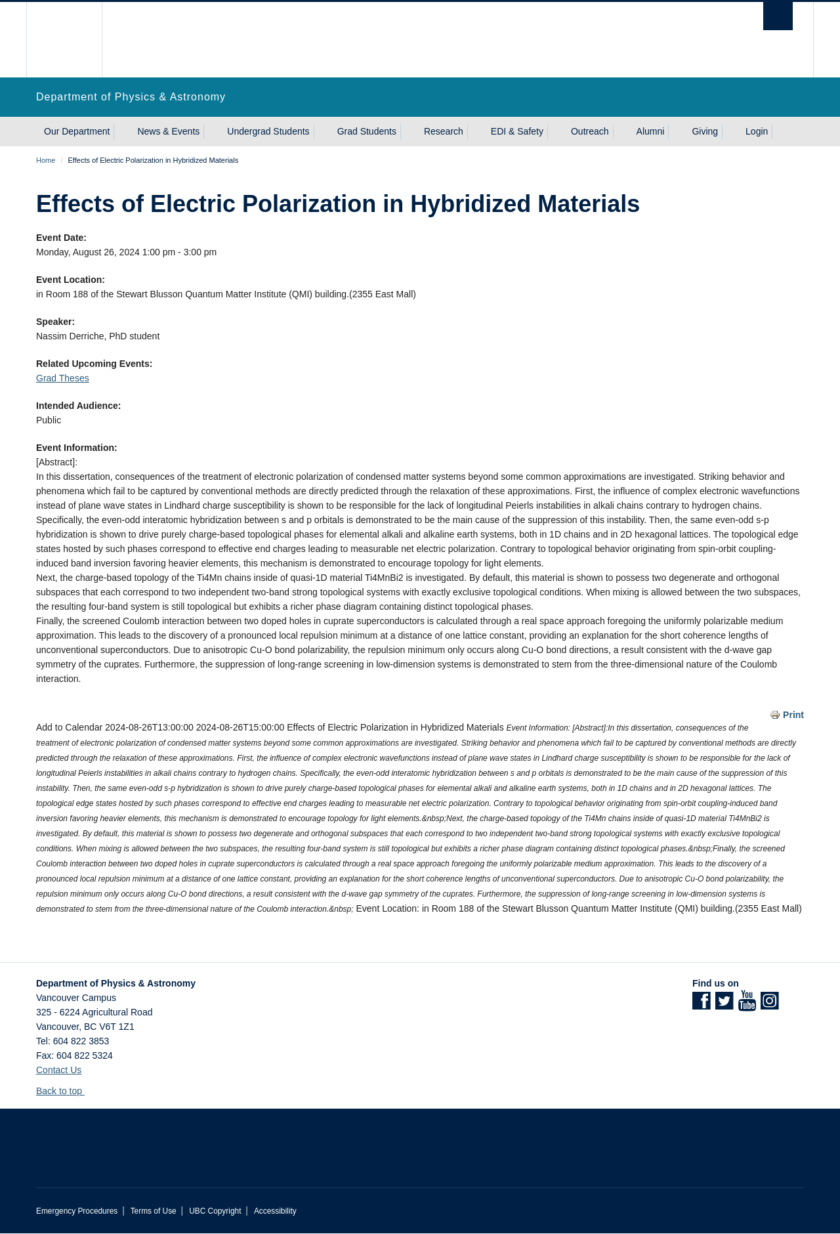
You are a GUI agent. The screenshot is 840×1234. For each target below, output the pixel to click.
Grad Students (366, 131)
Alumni (651, 131)
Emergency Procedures (76, 1211)
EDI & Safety (517, 131)
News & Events (168, 131)
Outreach (590, 131)
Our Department (77, 131)
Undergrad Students (268, 131)
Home (45, 160)
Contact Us (58, 1070)
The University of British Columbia (64, 39)
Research (443, 131)
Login (757, 131)
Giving (705, 131)
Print (793, 715)
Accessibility (275, 1211)
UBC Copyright (215, 1211)
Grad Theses (62, 378)
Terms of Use (154, 1211)
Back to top (65, 1091)
